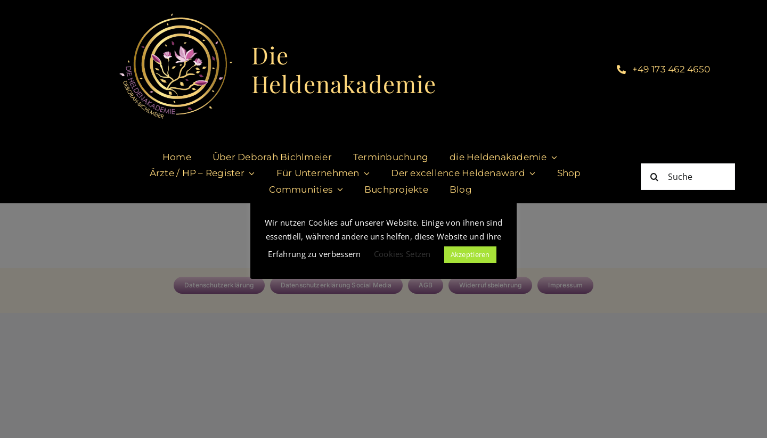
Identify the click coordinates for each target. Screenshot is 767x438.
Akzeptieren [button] (470, 254)
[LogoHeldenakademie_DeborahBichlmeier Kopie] (175, 10)
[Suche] (688, 176)
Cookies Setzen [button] (402, 254)
